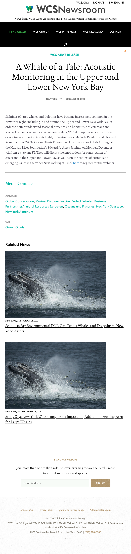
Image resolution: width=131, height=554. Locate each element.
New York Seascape (109, 206)
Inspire (65, 201)
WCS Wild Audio (89, 35)
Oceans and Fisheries (79, 206)
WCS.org (82, 2)
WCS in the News (64, 35)
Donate (98, 2)
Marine (41, 201)
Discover (53, 201)
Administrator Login (100, 510)
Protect (76, 201)
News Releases (18, 35)
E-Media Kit (116, 2)
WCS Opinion (40, 35)
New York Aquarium (19, 211)
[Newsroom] (65, 10)
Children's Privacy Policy (71, 510)
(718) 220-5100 (93, 532)
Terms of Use (26, 510)
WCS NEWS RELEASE (64, 55)
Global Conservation (19, 201)
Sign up (100, 483)
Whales (87, 201)
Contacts (111, 35)
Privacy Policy (46, 510)
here (76, 163)
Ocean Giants (14, 227)
